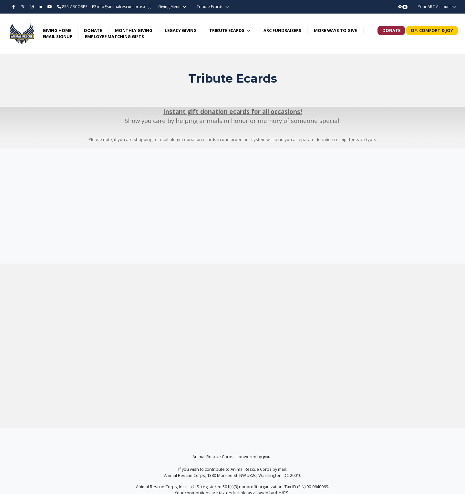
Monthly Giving (133, 30)
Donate (93, 30)
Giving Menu (169, 6)
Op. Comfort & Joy (432, 30)
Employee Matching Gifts (114, 36)
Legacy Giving (181, 30)
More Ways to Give (335, 30)
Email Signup (58, 36)
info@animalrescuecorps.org (121, 6)
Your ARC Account (437, 6)
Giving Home (57, 30)
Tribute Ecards (210, 6)
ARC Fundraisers (283, 30)
